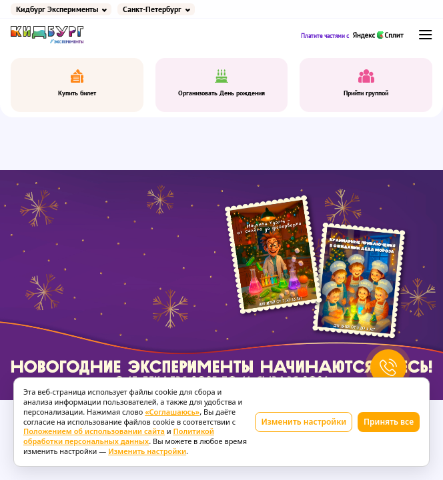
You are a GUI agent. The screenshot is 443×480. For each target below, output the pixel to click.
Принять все (389, 421)
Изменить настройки (303, 421)
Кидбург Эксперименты (57, 9)
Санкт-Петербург (152, 9)
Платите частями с (352, 35)
